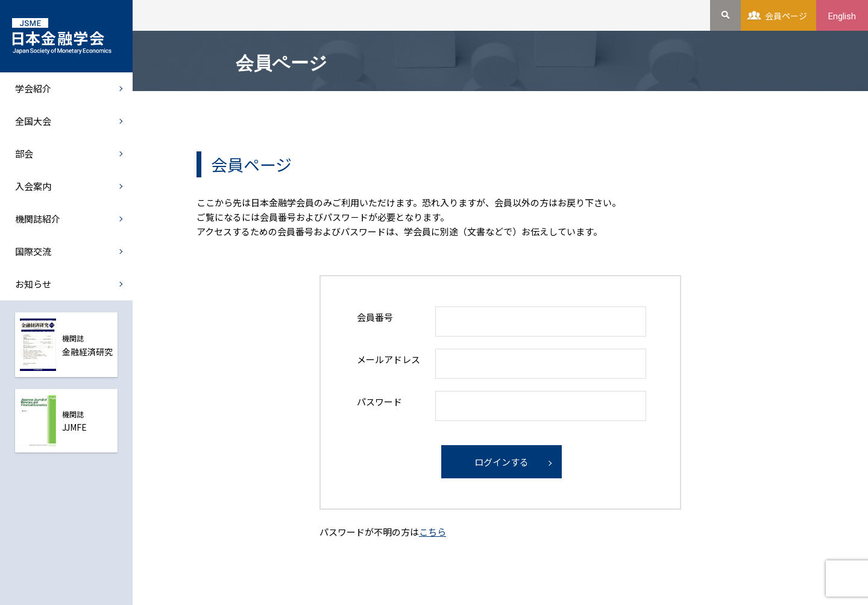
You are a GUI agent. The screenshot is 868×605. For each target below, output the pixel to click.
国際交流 (33, 251)
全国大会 (33, 121)
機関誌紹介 (37, 218)
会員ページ (786, 16)
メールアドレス (388, 359)
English (842, 16)
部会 (24, 153)
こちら (432, 531)
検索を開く (725, 15)
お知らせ (33, 283)
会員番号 (375, 317)
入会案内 (33, 186)
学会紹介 (33, 88)
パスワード (379, 401)
